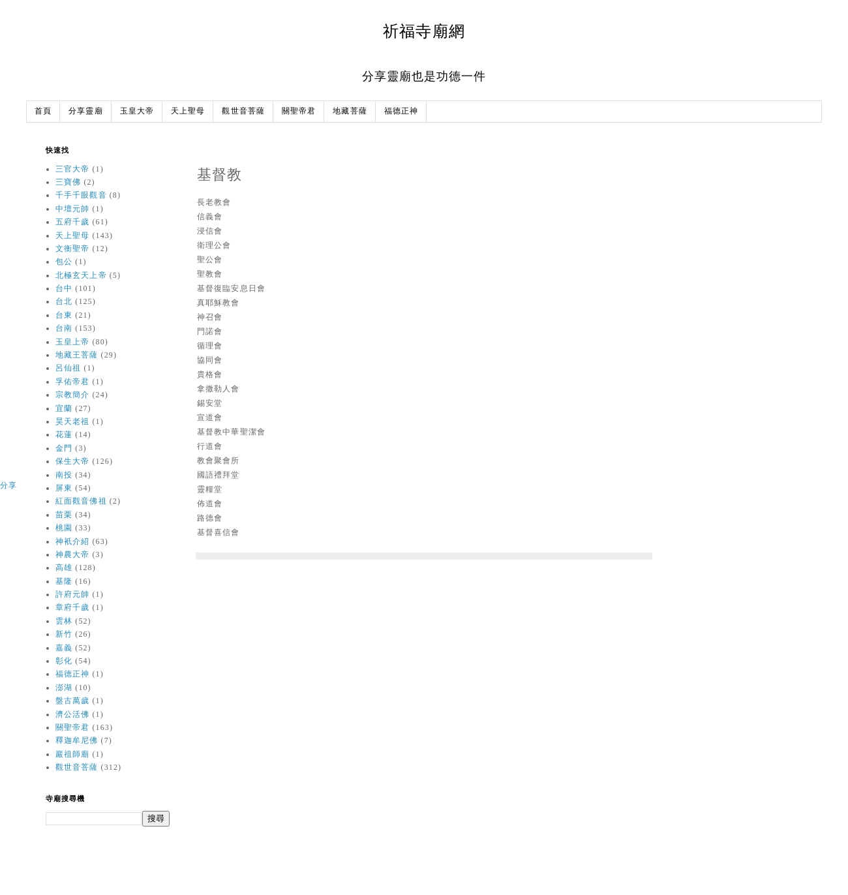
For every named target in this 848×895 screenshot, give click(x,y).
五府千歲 (72, 221)
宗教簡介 (72, 394)
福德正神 (401, 111)
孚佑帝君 (72, 381)
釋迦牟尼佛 (76, 740)
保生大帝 (72, 461)
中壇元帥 (72, 208)
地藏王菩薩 (76, 354)
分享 (8, 485)
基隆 (63, 581)
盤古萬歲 (72, 700)
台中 (63, 288)
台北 (63, 301)
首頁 (43, 111)
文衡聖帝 (72, 248)
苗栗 (63, 514)
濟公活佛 (72, 714)
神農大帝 (72, 554)
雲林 (63, 621)
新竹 (63, 634)
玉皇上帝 (72, 341)
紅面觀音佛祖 (81, 501)
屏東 (63, 488)
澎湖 (63, 687)
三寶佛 (68, 182)
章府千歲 (72, 607)
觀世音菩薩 (243, 111)
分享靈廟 (85, 111)
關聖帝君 (299, 111)
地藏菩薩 (350, 111)
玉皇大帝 (137, 111)
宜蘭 (63, 408)
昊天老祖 (72, 421)
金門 (63, 448)
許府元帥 (72, 594)
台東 (63, 315)
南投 (63, 474)
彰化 (63, 660)
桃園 (63, 527)
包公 (63, 261)
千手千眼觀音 (81, 195)
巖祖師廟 (72, 754)
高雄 (63, 567)
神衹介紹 (72, 541)
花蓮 (63, 434)
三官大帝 (72, 169)
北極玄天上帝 (81, 275)
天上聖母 (188, 111)
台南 (63, 328)
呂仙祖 (68, 367)
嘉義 (63, 647)
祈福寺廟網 (424, 31)
